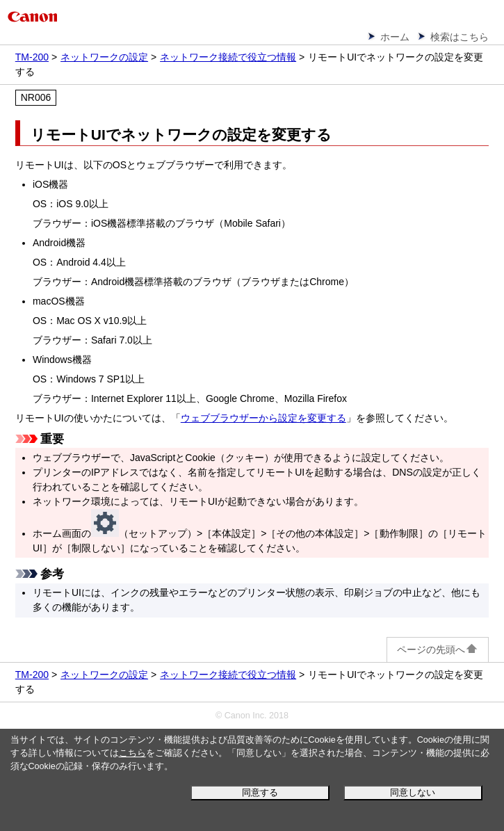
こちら (132, 753)
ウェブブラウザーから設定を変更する (263, 417)
